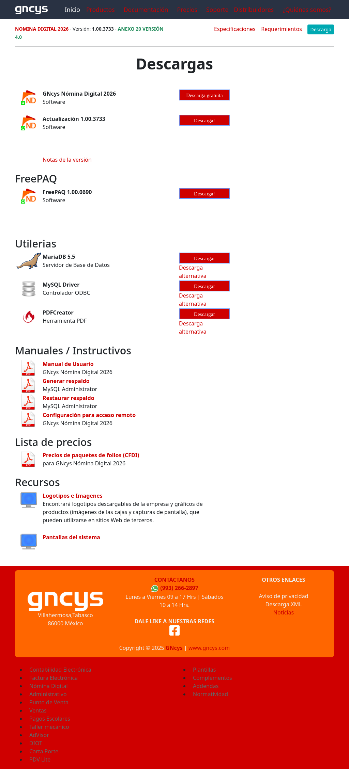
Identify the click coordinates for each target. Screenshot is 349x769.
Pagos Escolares (49, 718)
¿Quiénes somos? (307, 9)
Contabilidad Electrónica (60, 669)
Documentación (146, 9)
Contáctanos (174, 579)
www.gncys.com (209, 648)
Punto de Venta (49, 702)
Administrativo (48, 694)
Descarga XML (283, 604)
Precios (187, 9)
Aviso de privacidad (283, 596)
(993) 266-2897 (179, 588)
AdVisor (39, 735)
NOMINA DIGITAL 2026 (42, 29)
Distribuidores (254, 9)
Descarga (320, 29)
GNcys (174, 648)
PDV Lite (39, 759)
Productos (100, 9)
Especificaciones (235, 29)
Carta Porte (43, 751)
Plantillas (204, 669)
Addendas (205, 686)
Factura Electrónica (53, 678)
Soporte (217, 9)
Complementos (212, 678)
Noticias (283, 612)
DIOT (35, 743)
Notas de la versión (67, 159)
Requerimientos (281, 29)
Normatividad (210, 694)
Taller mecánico (49, 727)
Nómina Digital (48, 686)
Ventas (38, 710)
